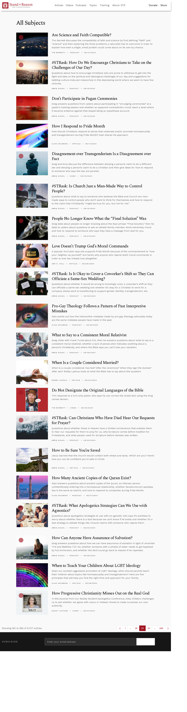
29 (143, 629)
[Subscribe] (145, 641)
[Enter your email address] (90, 641)
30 (149, 629)
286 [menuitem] (161, 628)
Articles (59, 5)
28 (137, 629)
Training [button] (104, 5)
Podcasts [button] (81, 5)
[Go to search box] (128, 5)
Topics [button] (93, 5)
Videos (69, 5)
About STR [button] (118, 5)
